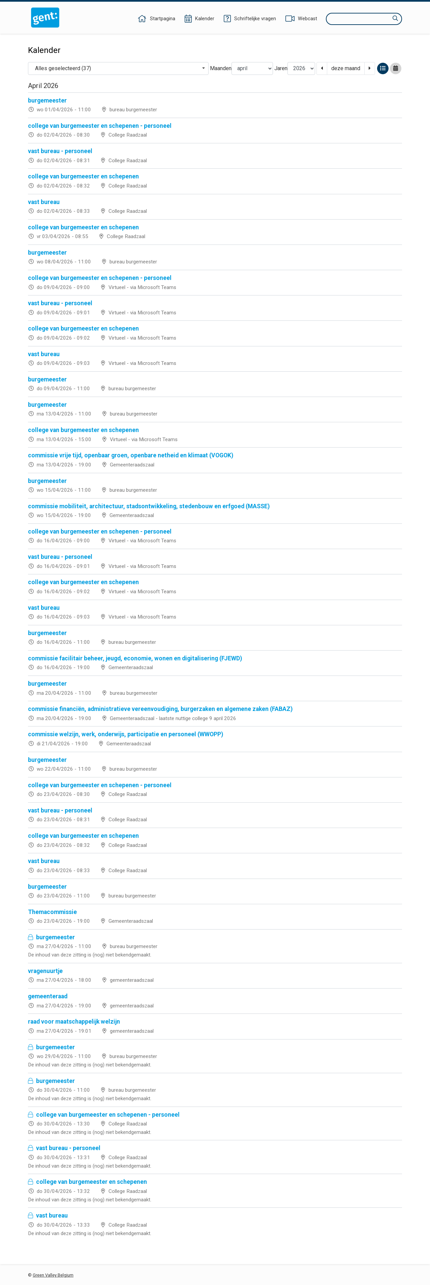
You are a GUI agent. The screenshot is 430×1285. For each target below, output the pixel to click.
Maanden (221, 68)
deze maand (345, 68)
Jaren (280, 68)
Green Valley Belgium (53, 1275)
